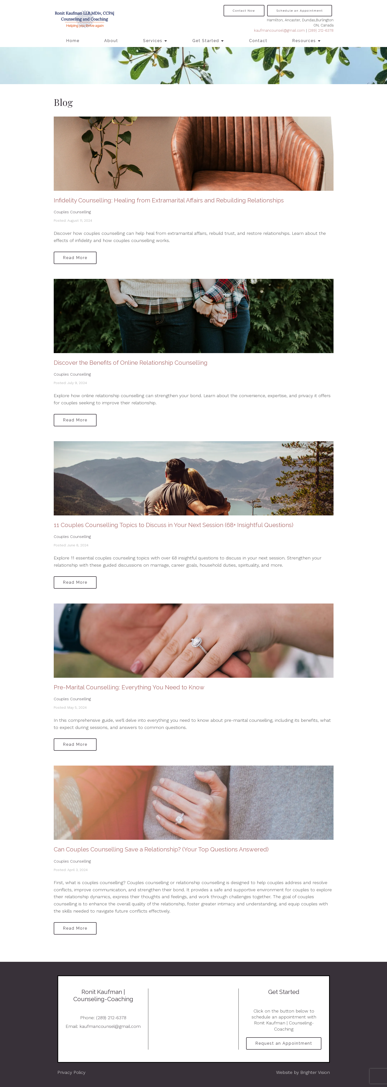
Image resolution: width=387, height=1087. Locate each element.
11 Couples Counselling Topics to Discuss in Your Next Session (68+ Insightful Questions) (173, 525)
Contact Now (244, 10)
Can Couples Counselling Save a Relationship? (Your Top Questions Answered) (161, 849)
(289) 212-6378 (321, 30)
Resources (304, 40)
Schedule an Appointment (299, 10)
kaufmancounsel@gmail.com (279, 30)
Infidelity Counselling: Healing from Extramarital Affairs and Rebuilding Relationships (169, 200)
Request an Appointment (283, 1043)
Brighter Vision (315, 1072)
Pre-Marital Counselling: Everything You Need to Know (129, 687)
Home (72, 40)
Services (152, 40)
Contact (258, 40)
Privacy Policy (71, 1072)
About (111, 40)
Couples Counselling (72, 212)
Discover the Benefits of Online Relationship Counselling (130, 362)
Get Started (205, 40)
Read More (75, 257)
